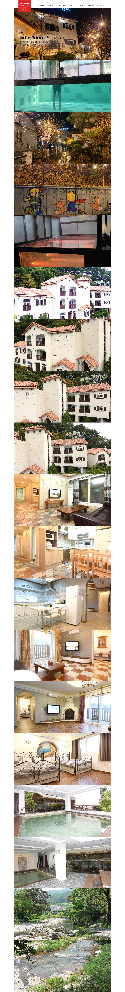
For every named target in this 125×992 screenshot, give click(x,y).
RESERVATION (61, 5)
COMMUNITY (101, 5)
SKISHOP (73, 5)
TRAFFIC (91, 5)
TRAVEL (82, 5)
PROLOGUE (40, 5)
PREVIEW (51, 5)
